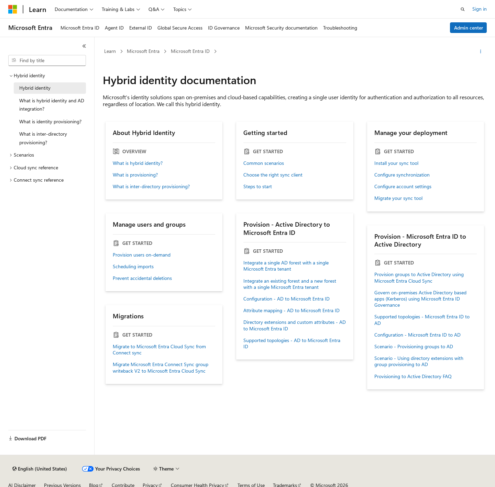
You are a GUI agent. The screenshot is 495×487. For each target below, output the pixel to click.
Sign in (479, 8)
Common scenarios (263, 163)
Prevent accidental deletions (142, 278)
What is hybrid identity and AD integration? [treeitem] (51, 104)
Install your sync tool (396, 163)
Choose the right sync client (272, 175)
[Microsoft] (12, 9)
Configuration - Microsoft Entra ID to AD (417, 335)
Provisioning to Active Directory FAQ (413, 376)
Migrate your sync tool (398, 198)
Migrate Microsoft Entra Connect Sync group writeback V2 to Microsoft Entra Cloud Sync (160, 367)
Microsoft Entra (143, 51)
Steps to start (257, 186)
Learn (110, 51)
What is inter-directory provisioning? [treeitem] (43, 138)
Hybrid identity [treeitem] (35, 87)
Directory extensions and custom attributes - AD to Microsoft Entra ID (294, 325)
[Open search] (463, 9)
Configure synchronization (402, 175)
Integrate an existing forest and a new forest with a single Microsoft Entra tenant (289, 284)
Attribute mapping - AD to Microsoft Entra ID (291, 310)
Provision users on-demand (141, 255)
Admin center (468, 27)
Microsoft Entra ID (190, 51)
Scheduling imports (133, 266)
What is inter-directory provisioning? (151, 186)
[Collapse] (84, 46)
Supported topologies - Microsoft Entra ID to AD (422, 320)
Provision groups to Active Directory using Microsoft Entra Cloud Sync (419, 277)
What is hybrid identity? (138, 163)
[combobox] (47, 60)
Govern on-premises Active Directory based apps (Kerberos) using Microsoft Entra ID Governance (420, 299)
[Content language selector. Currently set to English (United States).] (39, 468)
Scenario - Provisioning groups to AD (413, 346)
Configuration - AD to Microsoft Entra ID (286, 299)
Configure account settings (402, 186)
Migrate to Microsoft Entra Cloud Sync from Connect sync (159, 349)
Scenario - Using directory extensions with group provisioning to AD (418, 361)
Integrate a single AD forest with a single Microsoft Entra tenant (286, 266)
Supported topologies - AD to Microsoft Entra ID (291, 343)
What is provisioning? (135, 175)
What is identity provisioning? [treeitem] (50, 121)
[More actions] (481, 51)
